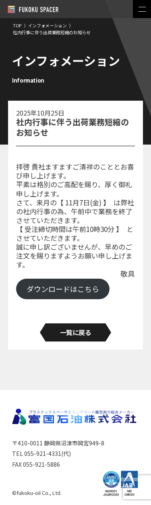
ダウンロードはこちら (63, 289)
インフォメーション (47, 25)
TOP (17, 25)
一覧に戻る (75, 332)
